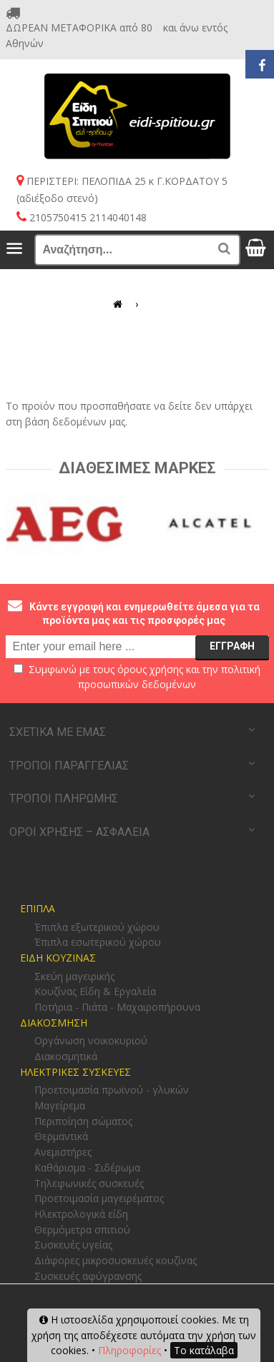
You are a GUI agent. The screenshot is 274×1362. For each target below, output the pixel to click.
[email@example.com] (137, 646)
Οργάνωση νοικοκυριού (90, 1040)
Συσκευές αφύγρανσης (88, 1276)
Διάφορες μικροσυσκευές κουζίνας (115, 1260)
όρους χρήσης (150, 669)
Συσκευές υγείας (73, 1244)
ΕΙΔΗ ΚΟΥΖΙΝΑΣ (58, 957)
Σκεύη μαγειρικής (74, 976)
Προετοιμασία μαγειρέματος (99, 1198)
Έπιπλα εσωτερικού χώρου (97, 942)
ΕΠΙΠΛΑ (37, 908)
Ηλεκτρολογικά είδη (81, 1214)
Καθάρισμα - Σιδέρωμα (87, 1167)
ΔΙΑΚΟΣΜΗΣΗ (53, 1022)
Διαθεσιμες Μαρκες (137, 468)
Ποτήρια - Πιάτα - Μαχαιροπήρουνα (117, 1007)
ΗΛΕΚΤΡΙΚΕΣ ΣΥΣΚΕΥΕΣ (75, 1072)
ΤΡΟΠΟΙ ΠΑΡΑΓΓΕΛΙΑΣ (69, 765)
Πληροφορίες (129, 1350)
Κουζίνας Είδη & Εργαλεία (95, 991)
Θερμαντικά (61, 1136)
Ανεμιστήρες (63, 1152)
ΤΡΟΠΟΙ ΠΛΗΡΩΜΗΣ (63, 798)
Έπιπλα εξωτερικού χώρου (97, 927)
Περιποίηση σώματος (83, 1121)
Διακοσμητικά (65, 1056)
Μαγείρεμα (59, 1105)
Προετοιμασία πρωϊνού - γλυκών (111, 1089)
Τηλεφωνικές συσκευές (89, 1183)
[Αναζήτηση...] (137, 250)
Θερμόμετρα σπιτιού (82, 1229)
